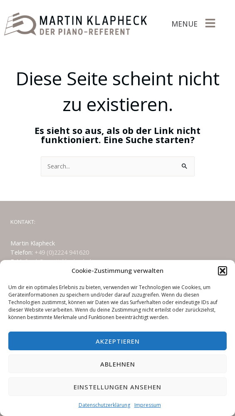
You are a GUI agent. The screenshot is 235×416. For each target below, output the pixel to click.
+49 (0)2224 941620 (62, 252)
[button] (222, 271)
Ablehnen (117, 364)
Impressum (147, 405)
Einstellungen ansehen (117, 387)
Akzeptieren (118, 341)
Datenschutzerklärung (104, 405)
